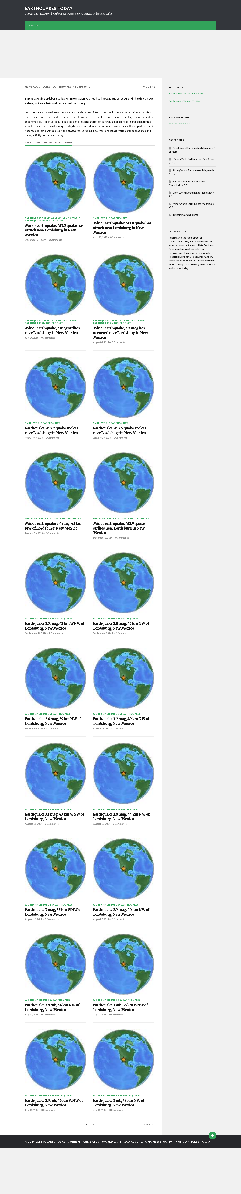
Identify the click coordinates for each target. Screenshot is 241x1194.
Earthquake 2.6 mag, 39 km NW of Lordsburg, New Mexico (55, 744)
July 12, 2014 (100, 1150)
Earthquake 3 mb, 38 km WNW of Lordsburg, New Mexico (122, 1046)
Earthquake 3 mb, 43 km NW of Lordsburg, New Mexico (123, 1143)
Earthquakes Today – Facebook (186, 93)
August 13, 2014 (102, 848)
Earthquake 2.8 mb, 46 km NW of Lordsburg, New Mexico (54, 1046)
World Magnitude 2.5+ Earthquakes (49, 633)
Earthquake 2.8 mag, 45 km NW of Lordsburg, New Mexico (123, 641)
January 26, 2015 (34, 552)
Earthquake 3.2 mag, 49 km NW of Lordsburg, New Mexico (123, 744)
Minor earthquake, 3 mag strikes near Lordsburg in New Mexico (54, 336)
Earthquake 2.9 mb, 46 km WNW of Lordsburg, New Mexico (50, 1146)
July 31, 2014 (32, 1053)
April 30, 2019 (100, 239)
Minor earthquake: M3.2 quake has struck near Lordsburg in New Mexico (55, 232)
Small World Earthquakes (111, 218)
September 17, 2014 (36, 654)
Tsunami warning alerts (185, 214)
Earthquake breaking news (43, 218)
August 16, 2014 (34, 854)
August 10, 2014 (34, 956)
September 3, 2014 (104, 649)
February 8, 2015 (34, 449)
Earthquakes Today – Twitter (184, 100)
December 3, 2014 (103, 552)
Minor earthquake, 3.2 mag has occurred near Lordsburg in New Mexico (123, 336)
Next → (148, 1171)
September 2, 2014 (36, 751)
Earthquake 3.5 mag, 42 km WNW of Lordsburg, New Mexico (51, 644)
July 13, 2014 (32, 1156)
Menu (32, 25)
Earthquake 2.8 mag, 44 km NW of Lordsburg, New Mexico (123, 841)
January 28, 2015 (102, 449)
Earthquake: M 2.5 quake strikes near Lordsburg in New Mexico (122, 439)
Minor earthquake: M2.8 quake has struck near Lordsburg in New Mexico (123, 229)
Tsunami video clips (179, 123)
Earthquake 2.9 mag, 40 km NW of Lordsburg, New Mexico (123, 943)
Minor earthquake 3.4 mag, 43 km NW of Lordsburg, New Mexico (54, 542)
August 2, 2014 (101, 951)
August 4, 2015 (101, 347)
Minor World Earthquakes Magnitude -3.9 (53, 219)
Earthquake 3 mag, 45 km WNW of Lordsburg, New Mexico (49, 946)
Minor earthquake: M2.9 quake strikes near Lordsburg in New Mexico (122, 542)
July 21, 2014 (100, 1053)
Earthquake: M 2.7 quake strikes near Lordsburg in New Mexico (54, 439)
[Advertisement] (120, 53)
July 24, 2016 (32, 347)
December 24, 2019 (36, 242)
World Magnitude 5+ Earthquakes (116, 633)
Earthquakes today (50, 8)
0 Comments (57, 242)
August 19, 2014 (102, 751)
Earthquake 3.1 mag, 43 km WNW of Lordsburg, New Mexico (51, 844)
